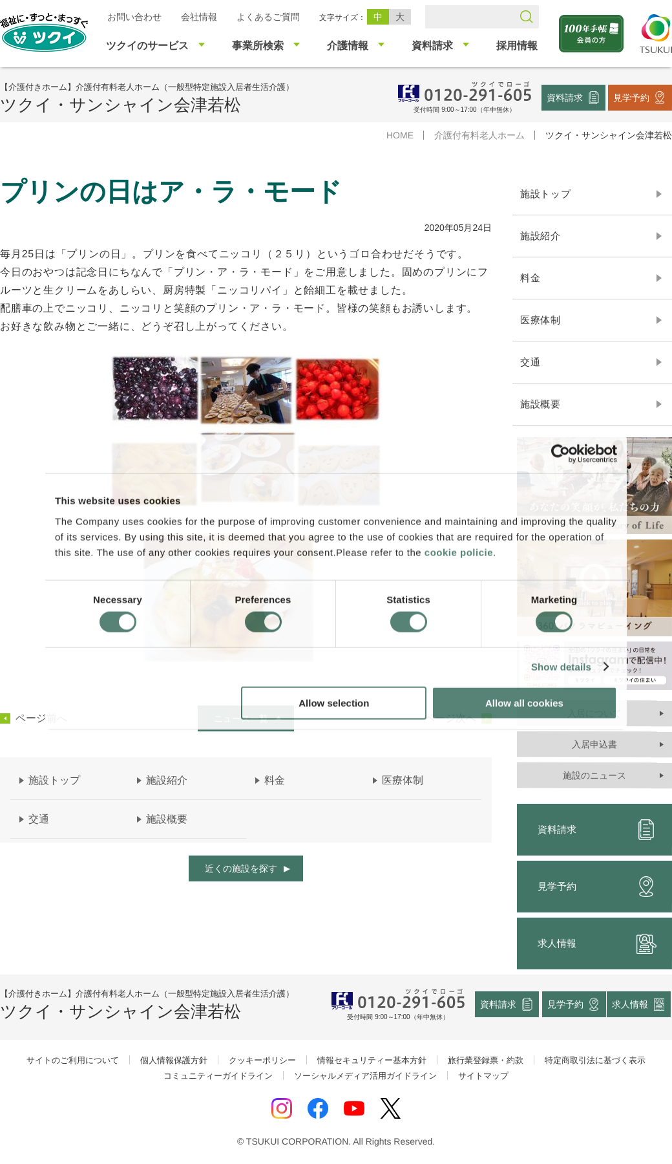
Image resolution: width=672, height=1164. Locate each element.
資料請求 (565, 97)
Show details (561, 667)
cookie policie (459, 551)
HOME (400, 135)
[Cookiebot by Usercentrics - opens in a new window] (560, 454)
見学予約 (631, 97)
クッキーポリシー (262, 1060)
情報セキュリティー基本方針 (371, 1060)
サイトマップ (483, 1076)
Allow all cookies (524, 702)
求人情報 (631, 1004)
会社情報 (199, 17)
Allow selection (334, 702)
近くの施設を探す (241, 868)
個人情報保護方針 (173, 1060)
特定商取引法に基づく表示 (595, 1060)
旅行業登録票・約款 (485, 1060)
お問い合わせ (134, 17)
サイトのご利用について (72, 1060)
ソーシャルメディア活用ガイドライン (365, 1076)
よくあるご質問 (268, 17)
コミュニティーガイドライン (218, 1076)
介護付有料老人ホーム (479, 135)
